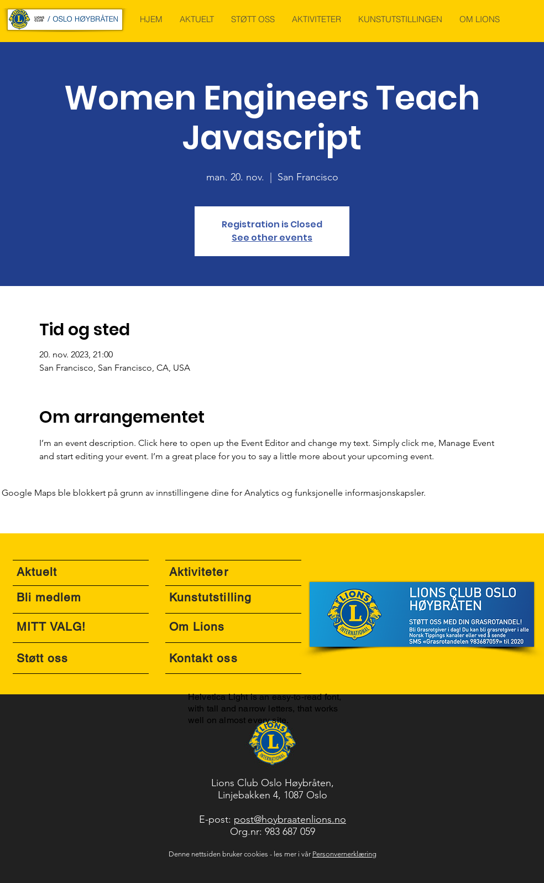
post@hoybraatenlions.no (290, 819)
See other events (272, 237)
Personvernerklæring (344, 854)
